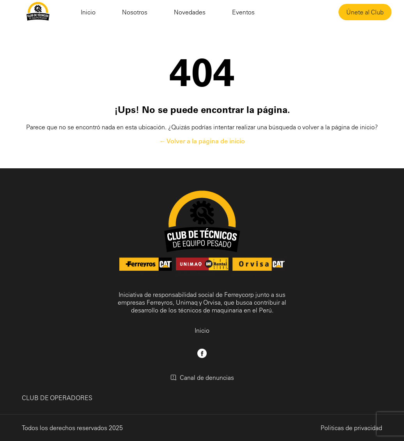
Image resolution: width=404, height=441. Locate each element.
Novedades (190, 12)
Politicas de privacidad (351, 428)
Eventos (243, 12)
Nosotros (134, 12)
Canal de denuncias (202, 377)
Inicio (88, 12)
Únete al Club (365, 12)
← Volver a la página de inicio (202, 141)
